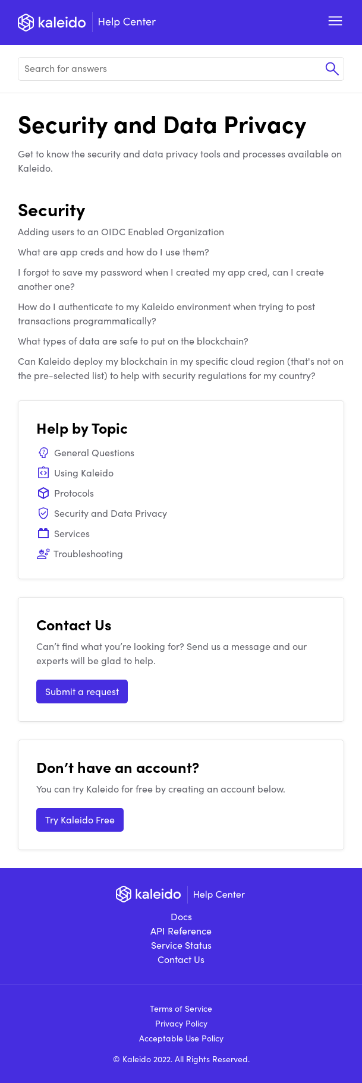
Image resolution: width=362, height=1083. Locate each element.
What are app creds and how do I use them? (113, 251)
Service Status (181, 945)
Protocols (65, 493)
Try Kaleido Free (80, 819)
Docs (181, 916)
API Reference (181, 930)
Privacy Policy (181, 1023)
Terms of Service (181, 1008)
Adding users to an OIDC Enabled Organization (121, 231)
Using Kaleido (75, 472)
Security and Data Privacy (101, 513)
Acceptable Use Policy (181, 1038)
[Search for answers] (181, 69)
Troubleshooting (79, 553)
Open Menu (335, 21)
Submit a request (82, 691)
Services (63, 533)
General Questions (85, 452)
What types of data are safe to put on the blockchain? (133, 340)
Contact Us (181, 959)
